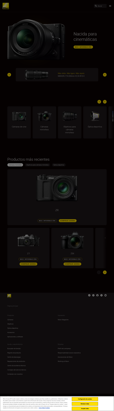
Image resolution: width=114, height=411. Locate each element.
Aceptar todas (85, 408)
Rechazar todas (85, 404)
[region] (57, 403)
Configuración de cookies (85, 399)
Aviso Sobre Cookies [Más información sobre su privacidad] (44, 408)
